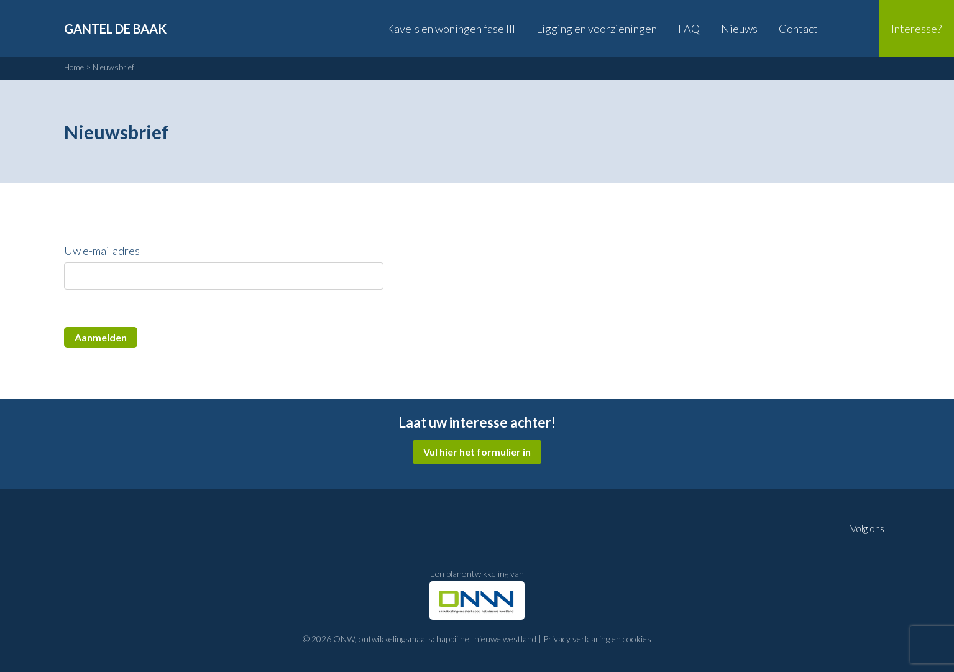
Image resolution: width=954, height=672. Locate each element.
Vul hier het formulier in (477, 452)
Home (74, 67)
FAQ (689, 28)
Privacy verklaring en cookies (597, 638)
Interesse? (916, 28)
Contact (798, 28)
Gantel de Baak (115, 28)
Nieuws (739, 28)
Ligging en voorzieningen (596, 28)
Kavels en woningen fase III (451, 28)
